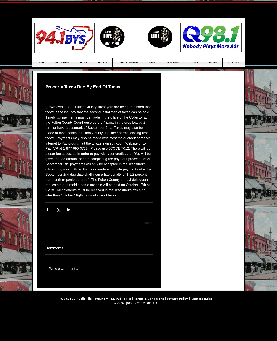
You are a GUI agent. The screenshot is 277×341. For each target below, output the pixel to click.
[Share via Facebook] (47, 210)
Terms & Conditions (149, 299)
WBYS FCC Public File (76, 299)
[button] (83, 62)
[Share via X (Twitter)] (58, 210)
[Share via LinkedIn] (69, 210)
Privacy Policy (177, 299)
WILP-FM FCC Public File (113, 299)
